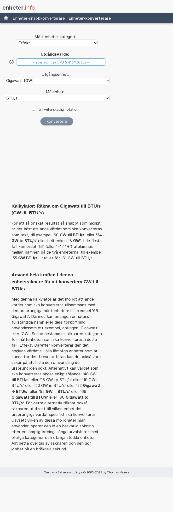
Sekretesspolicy (69, 472)
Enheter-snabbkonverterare (39, 18)
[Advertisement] (57, 166)
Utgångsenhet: (55, 74)
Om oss (49, 472)
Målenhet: (55, 91)
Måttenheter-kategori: (55, 36)
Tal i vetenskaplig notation (57, 109)
